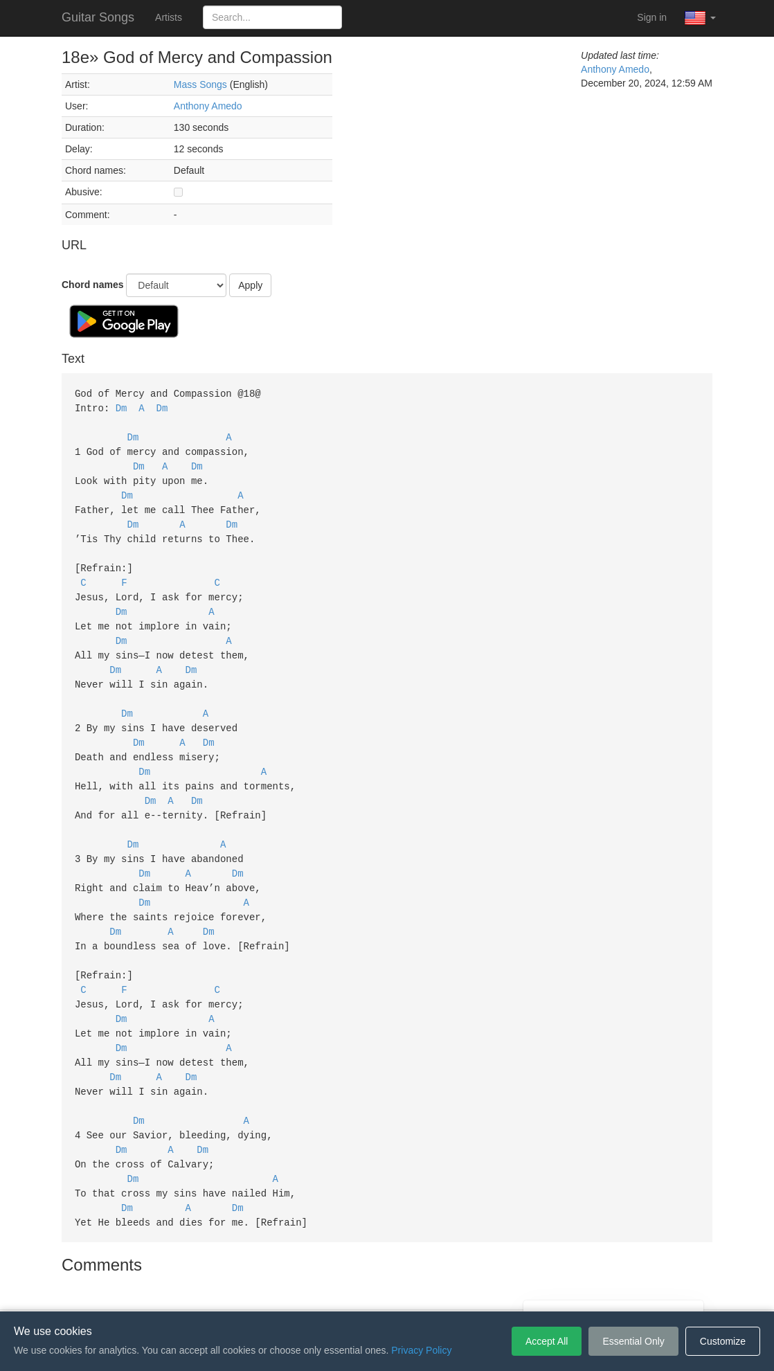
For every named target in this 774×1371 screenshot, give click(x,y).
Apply (250, 285)
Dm (121, 406)
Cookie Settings (467, 1290)
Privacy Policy (389, 1290)
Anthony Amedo (208, 105)
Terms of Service (309, 1290)
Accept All (546, 1341)
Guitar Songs (98, 17)
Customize (723, 1341)
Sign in (652, 17)
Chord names (92, 284)
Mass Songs (200, 84)
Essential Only (633, 1341)
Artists (168, 17)
